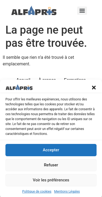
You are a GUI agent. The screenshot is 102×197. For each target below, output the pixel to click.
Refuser (51, 166)
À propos (47, 80)
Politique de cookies (36, 193)
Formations (75, 80)
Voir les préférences (51, 181)
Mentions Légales (67, 193)
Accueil (23, 80)
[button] (94, 88)
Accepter (51, 151)
